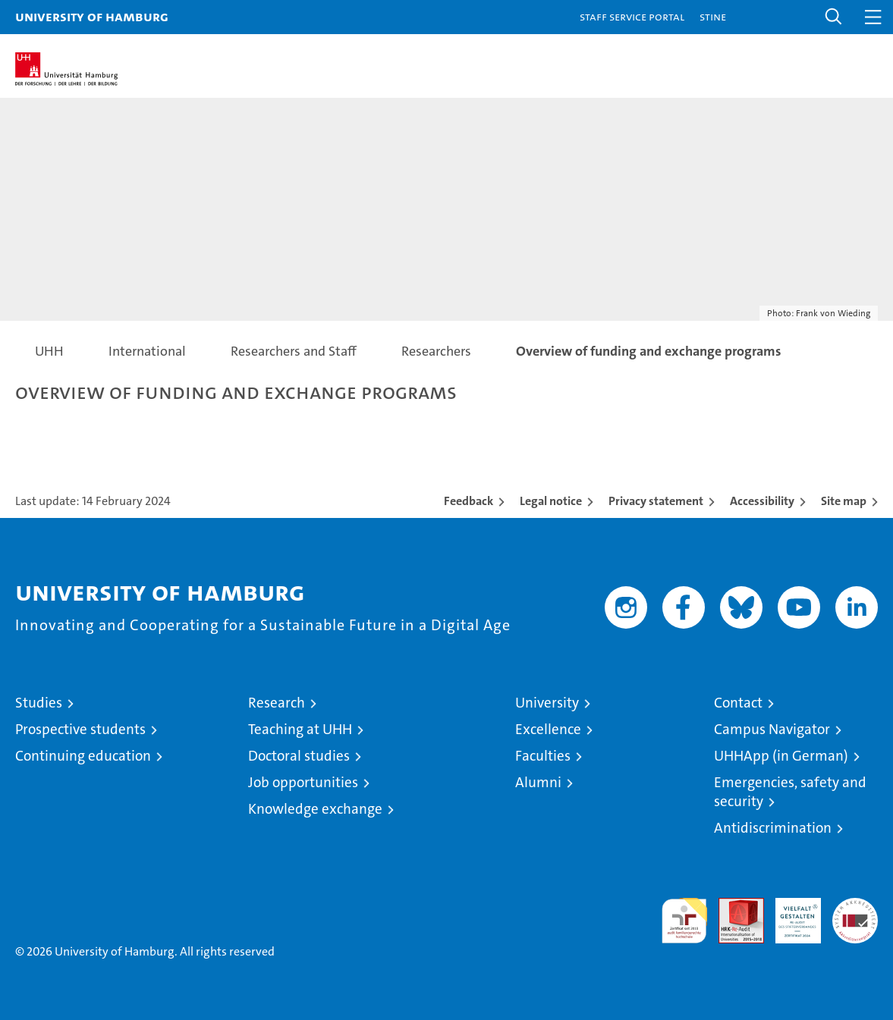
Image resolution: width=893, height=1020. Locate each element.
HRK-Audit (789, 914)
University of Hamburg (91, 16)
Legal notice (551, 501)
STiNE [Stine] (713, 16)
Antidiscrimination (773, 827)
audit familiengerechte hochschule (684, 920)
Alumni (538, 782)
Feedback (468, 501)
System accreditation (855, 914)
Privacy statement (655, 501)
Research (276, 702)
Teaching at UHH (300, 729)
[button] (834, 17)
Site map (843, 501)
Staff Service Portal (632, 16)
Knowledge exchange (315, 808)
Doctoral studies (299, 755)
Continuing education (83, 755)
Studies (38, 702)
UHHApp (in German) (781, 755)
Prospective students (80, 729)
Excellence (548, 729)
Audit (732, 906)
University (547, 702)
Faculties (543, 755)
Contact (738, 702)
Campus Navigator (772, 729)
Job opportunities (303, 782)
